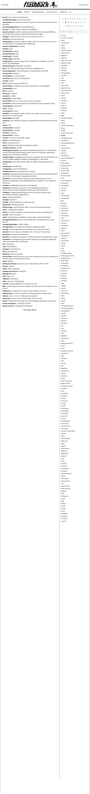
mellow (5, 212)
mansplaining (7, 42)
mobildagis (64, 471)
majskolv (63, 98)
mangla (63, 130)
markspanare (7, 73)
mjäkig (63, 436)
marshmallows (7, 86)
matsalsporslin (7, 130)
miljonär (5, 296)
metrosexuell (7, 257)
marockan (6, 78)
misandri (63, 398)
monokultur (64, 518)
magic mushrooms (66, 60)
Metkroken (6, 254)
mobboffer (64, 466)
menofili (5, 229)
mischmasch (64, 401)
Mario (4, 68)
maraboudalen (7, 51)
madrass (63, 48)
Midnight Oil (6, 274)
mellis (4, 210)
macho (63, 40)
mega (4, 197)
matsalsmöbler (7, 128)
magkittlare (64, 65)
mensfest (5, 232)
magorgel (64, 70)
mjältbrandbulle (65, 438)
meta (4, 247)
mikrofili (5, 284)
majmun (63, 80)
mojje (62, 501)
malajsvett (64, 108)
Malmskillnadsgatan (67, 118)
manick (5, 17)
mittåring (63, 433)
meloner (5, 215)
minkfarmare (64, 393)
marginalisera (7, 61)
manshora (6, 39)
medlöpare (6, 193)
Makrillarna (64, 100)
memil (4, 217)
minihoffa (64, 388)
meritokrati (6, 239)
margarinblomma (8, 54)
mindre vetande (8, 306)
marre (4, 83)
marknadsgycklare (9, 71)
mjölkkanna (64, 451)
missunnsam (64, 423)
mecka (4, 145)
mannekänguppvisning (10, 27)
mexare (5, 266)
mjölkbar (63, 446)
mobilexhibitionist (66, 473)
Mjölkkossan (64, 453)
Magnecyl (63, 68)
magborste (64, 55)
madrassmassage (66, 50)
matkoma (5, 121)
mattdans (5, 133)
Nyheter (26, 12)
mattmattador (7, 135)
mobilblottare (65, 468)
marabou (5, 49)
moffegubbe (64, 496)
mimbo (4, 301)
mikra (4, 281)
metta (4, 261)
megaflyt (5, 200)
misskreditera (65, 411)
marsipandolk (7, 88)
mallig (62, 113)
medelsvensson (8, 171)
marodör (5, 81)
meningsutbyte (7, 227)
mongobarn (64, 513)
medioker (5, 185)
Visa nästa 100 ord (29, 310)
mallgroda (64, 110)
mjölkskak (64, 456)
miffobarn (6, 279)
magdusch (64, 58)
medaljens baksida (9, 148)
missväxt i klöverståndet (68, 431)
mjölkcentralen (65, 448)
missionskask (65, 408)
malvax (63, 120)
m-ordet (63, 35)
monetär (63, 508)
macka (63, 45)
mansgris (5, 37)
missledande (64, 413)
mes (3, 244)
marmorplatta (7, 76)
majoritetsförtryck (66, 90)
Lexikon (19, 12)
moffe (62, 493)
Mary (4, 91)
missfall (63, 406)
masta (4, 108)
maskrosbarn (7, 101)
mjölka (63, 443)
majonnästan (64, 85)
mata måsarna (7, 111)
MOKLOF (63, 503)
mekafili (5, 202)
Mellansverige (7, 207)
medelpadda (6, 169)
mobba (63, 461)
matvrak (5, 138)
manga (63, 128)
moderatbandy (65, 486)
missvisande (64, 428)
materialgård (7, 118)
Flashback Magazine (38, 12)
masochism (6, 103)
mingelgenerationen (67, 386)
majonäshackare (65, 88)
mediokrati (6, 188)
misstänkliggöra (65, 421)
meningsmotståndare (10, 220)
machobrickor (65, 43)
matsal (4, 125)
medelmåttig (7, 162)
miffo (4, 276)
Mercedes (5, 237)
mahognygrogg (65, 73)
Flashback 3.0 (63, 12)
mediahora (6, 174)
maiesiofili (64, 75)
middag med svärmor (10, 271)
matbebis (5, 113)
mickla (4, 269)
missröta (63, 418)
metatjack (6, 249)
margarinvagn (7, 59)
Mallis (62, 115)
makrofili (63, 103)
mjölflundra (64, 441)
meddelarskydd (8, 157)
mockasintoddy (65, 481)
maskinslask (6, 98)
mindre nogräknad (9, 303)
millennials (6, 298)
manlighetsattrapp (9, 20)
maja (62, 78)
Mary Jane (6, 93)
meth (4, 252)
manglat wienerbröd (67, 133)
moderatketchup (66, 488)
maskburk (6, 96)
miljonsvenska (7, 293)
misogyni (63, 403)
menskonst (6, 234)
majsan (63, 95)
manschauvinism (8, 32)
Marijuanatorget (8, 66)
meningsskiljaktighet (10, 224)
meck (4, 143)
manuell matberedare (10, 46)
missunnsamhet (65, 426)
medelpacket (7, 166)
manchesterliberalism (67, 125)
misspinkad (64, 416)
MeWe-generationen (9, 264)
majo (62, 83)
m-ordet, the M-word (67, 38)
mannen (5, 29)
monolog (63, 521)
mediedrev (6, 179)
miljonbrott (6, 291)
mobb (62, 458)
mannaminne (7, 22)
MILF (4, 286)
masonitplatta (7, 106)
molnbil (63, 506)
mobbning (64, 463)
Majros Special (65, 93)
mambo (63, 123)
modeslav (63, 491)
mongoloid (64, 516)
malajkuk (63, 105)
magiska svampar (66, 63)
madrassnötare (65, 53)
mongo (63, 511)
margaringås (7, 56)
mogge (63, 498)
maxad (4, 140)
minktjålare (64, 396)
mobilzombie (64, 478)
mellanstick (6, 205)
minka (62, 391)
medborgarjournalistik (10, 150)
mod (62, 483)
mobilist (63, 476)
